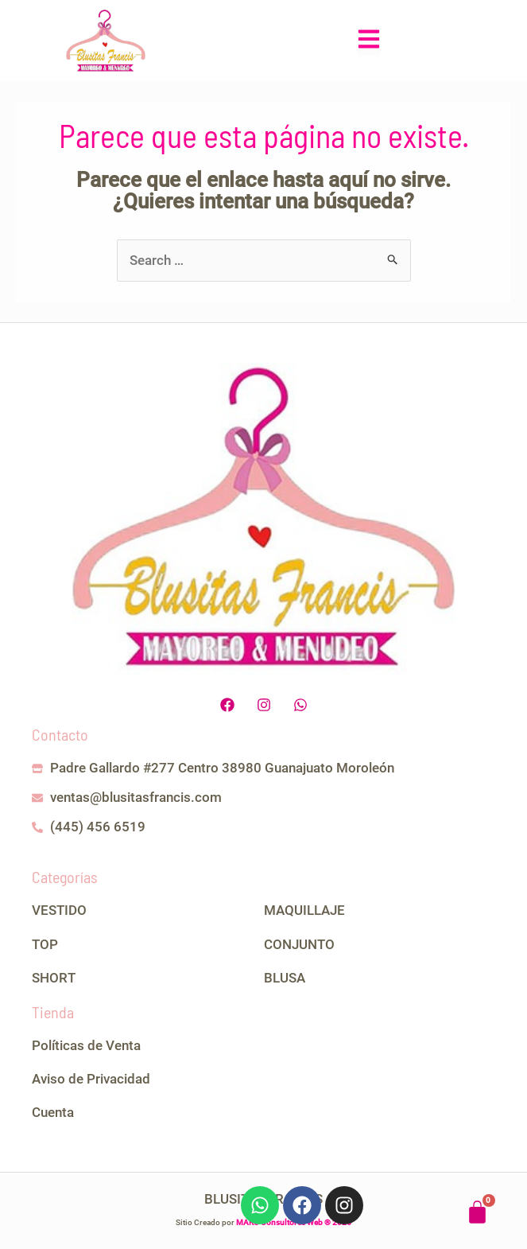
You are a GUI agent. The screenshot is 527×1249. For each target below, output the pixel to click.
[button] (369, 41)
